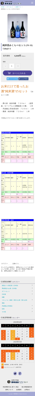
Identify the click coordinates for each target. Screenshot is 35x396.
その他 (4, 312)
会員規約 (18, 389)
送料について (9, 389)
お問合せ (27, 389)
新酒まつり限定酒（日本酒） (10, 285)
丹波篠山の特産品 (7, 306)
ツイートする (13, 78)
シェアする (24, 78)
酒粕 (3, 303)
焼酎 (3, 297)
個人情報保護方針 (27, 387)
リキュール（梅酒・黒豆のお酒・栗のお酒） (15, 300)
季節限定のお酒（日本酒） (10, 288)
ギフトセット (10, 7)
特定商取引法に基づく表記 (11, 387)
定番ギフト (18, 7)
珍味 (3, 309)
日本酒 (4, 294)
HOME (2, 7)
